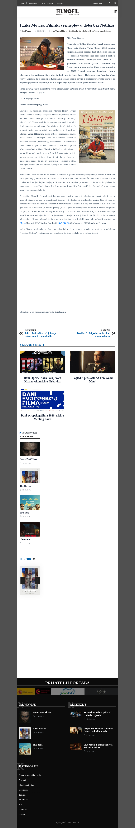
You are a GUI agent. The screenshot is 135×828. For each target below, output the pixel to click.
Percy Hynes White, (92, 31)
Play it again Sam (26, 785)
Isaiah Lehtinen (105, 31)
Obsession (25, 539)
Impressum (33, 3)
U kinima (23, 809)
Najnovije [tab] (29, 432)
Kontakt (60, 3)
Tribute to (23, 800)
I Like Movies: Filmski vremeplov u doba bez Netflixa (67, 25)
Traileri (22, 795)
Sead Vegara (27, 31)
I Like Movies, (66, 31)
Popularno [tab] (26, 437)
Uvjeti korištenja (47, 3)
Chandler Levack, (78, 31)
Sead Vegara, (56, 31)
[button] (115, 12)
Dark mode (98, 3)
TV (20, 804)
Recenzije (78, 704)
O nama (22, 3)
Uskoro (26, 559)
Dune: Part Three (28, 459)
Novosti (22, 780)
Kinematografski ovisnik (30, 775)
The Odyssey (26, 486)
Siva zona (24, 512)
